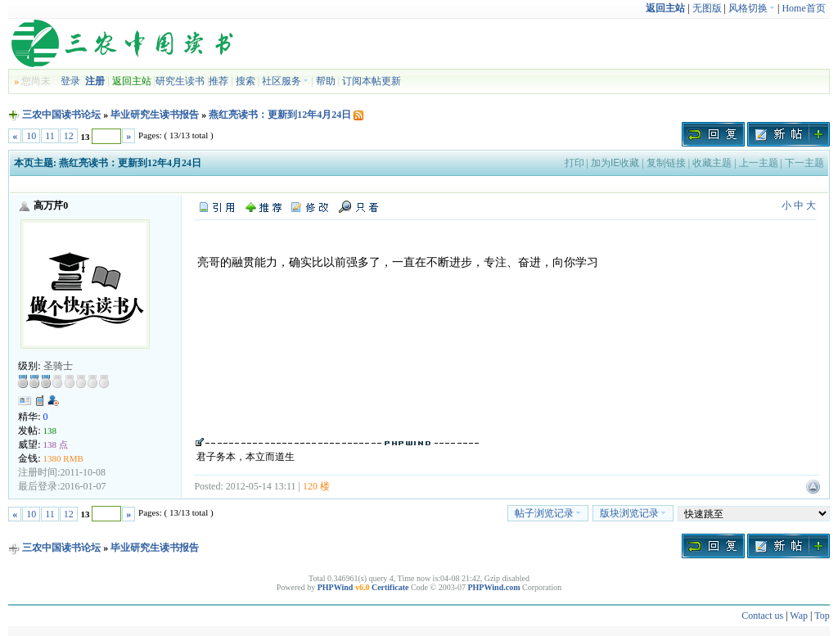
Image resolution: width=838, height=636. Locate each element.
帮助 (326, 81)
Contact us (762, 615)
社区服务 (285, 81)
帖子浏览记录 (548, 513)
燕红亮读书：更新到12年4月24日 (280, 114)
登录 (70, 81)
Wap (799, 615)
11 (50, 136)
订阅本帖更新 (371, 81)
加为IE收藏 (615, 163)
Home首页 (803, 8)
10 (31, 136)
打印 (574, 163)
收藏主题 (712, 163)
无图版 (707, 8)
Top (822, 615)
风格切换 (751, 8)
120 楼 (316, 486)
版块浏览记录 (633, 513)
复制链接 (666, 163)
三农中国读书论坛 (61, 114)
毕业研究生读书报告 (154, 114)
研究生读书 (180, 81)
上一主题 (758, 163)
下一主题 (804, 163)
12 (69, 136)
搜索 (245, 81)
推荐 (218, 81)
